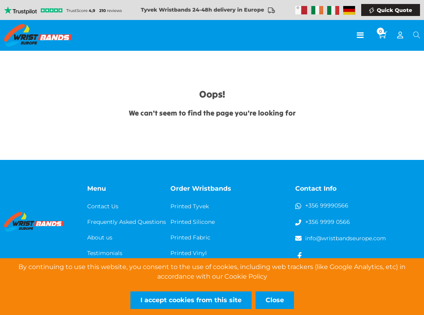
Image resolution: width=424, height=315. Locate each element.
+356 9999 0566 (327, 221)
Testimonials (104, 253)
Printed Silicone (192, 221)
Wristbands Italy (333, 10)
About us (99, 237)
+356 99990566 (326, 205)
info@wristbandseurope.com (345, 238)
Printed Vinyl (188, 253)
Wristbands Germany (349, 10)
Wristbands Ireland (317, 10)
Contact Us (102, 206)
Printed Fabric (190, 237)
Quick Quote (394, 10)
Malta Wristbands (301, 10)
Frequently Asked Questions (126, 221)
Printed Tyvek (189, 206)
